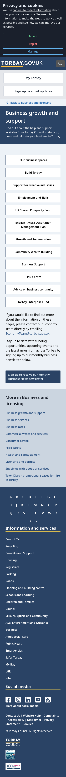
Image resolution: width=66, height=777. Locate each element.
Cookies (28, 724)
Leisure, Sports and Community (27, 616)
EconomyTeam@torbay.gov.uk (27, 333)
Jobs (8, 678)
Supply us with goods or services (27, 469)
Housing (11, 560)
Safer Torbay (14, 657)
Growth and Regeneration (33, 239)
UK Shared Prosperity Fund (33, 210)
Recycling (12, 546)
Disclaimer (34, 720)
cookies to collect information (32, 10)
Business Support (33, 264)
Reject (33, 44)
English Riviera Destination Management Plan (33, 225)
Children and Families (20, 602)
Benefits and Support (20, 553)
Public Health (14, 643)
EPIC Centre (33, 277)
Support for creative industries (33, 185)
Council (11, 609)
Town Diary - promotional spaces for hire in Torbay (33, 478)
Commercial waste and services (27, 434)
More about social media (22, 706)
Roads (10, 581)
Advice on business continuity (33, 289)
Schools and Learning (20, 595)
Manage (36, 52)
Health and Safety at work (23, 455)
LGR (8, 671)
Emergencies (14, 650)
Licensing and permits (20, 462)
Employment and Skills (33, 198)
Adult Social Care (17, 637)
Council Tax (13, 539)
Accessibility (16, 720)
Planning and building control (25, 588)
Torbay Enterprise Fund (33, 302)
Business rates (15, 427)
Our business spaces (33, 160)
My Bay (10, 664)
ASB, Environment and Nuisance (27, 623)
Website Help (32, 716)
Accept (33, 36)
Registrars (12, 567)
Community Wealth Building (33, 252)
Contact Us (13, 716)
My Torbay (33, 78)
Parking (11, 574)
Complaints (51, 716)
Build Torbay (33, 172)
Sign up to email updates (33, 91)
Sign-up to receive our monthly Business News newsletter (29, 377)
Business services (17, 420)
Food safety (13, 448)
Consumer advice (17, 441)
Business (11, 630)
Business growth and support (25, 413)
